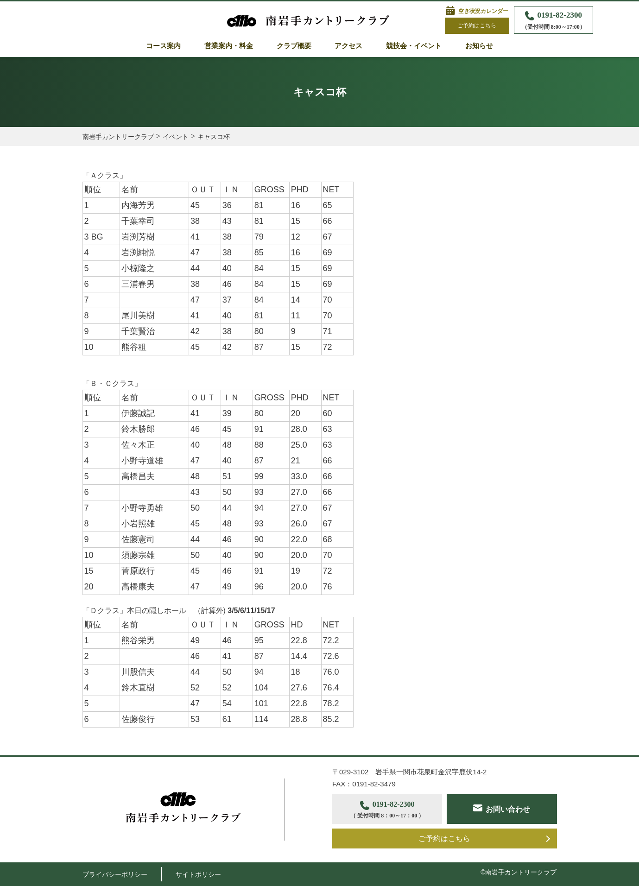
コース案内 (163, 46)
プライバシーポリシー (114, 874)
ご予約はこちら (476, 25)
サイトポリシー (198, 874)
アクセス (348, 46)
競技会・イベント (414, 46)
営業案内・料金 (228, 46)
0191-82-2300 (553, 21)
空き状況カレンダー (483, 11)
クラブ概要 (294, 46)
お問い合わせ (508, 809)
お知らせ (479, 46)
